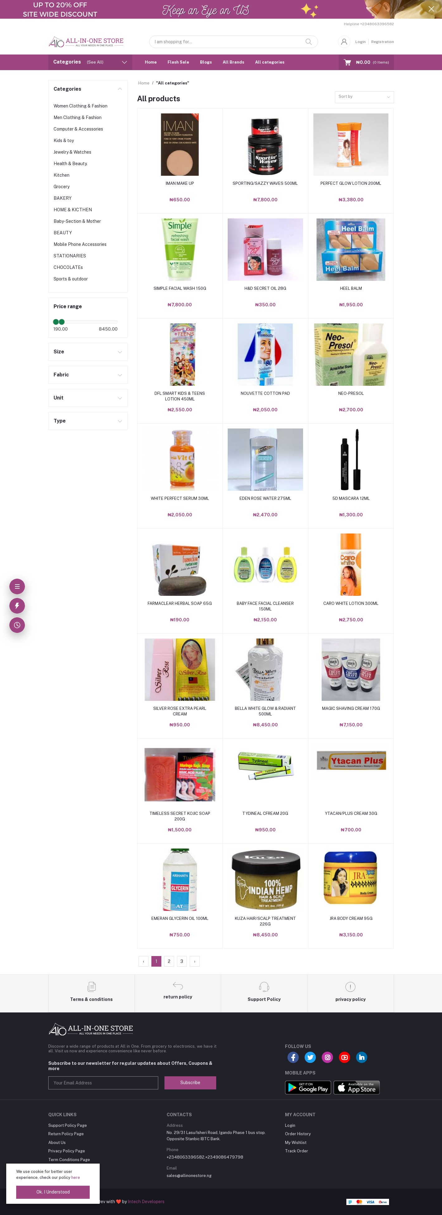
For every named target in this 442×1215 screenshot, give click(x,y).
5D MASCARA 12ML (351, 498)
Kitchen (61, 175)
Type (60, 421)
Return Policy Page (66, 1133)
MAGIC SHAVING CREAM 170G (351, 708)
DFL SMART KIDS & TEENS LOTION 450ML (179, 396)
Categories (67, 89)
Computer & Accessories (78, 129)
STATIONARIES (70, 255)
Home (151, 62)
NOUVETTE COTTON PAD (265, 393)
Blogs (206, 62)
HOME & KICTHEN (73, 209)
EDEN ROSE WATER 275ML (265, 498)
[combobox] (364, 97)
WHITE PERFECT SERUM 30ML (180, 498)
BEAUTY (63, 232)
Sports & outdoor (71, 278)
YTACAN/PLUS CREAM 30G (351, 813)
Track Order (296, 1151)
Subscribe (190, 1082)
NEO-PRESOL (351, 393)
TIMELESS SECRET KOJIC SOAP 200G (180, 816)
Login (360, 42)
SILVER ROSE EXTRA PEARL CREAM (179, 711)
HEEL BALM (351, 288)
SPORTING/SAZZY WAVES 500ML (265, 183)
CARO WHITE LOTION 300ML (350, 603)
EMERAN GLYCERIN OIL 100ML (179, 918)
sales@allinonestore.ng (189, 1175)
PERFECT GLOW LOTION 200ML (351, 183)
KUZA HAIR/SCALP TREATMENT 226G (265, 921)
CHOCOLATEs (68, 267)
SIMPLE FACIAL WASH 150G (180, 288)
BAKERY (63, 198)
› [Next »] (194, 961)
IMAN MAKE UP (180, 183)
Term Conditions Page (69, 1159)
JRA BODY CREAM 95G (351, 918)
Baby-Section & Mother (77, 221)
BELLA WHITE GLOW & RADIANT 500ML (265, 711)
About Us (57, 1142)
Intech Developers (146, 1201)
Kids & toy (64, 140)
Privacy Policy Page (66, 1151)
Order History (298, 1133)
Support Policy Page (67, 1125)
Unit (59, 398)
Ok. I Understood (53, 1191)
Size (59, 352)
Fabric (61, 375)
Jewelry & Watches (72, 152)
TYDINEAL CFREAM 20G (265, 813)
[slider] (56, 322)
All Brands (233, 62)
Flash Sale (178, 62)
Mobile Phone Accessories (80, 244)
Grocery (61, 186)
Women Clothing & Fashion (80, 105)
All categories (269, 62)
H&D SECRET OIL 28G (265, 288)
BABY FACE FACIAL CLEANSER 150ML (265, 606)
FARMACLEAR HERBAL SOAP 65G (180, 603)
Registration (382, 42)
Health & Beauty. (71, 163)
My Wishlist (296, 1142)
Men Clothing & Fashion (78, 117)
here (75, 1177)
